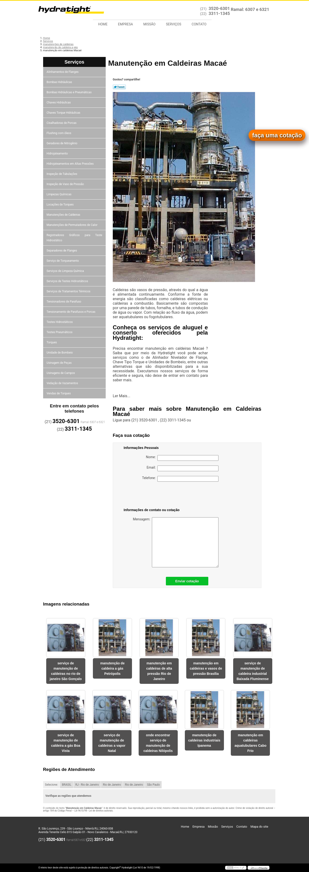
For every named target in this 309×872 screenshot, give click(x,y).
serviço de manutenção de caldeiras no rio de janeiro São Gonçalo (66, 671)
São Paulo (153, 784)
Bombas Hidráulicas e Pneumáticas (69, 92)
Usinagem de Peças (60, 362)
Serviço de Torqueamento (63, 260)
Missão (149, 24)
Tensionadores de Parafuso (64, 301)
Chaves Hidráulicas (59, 102)
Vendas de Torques (59, 393)
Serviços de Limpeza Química (66, 271)
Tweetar (119, 86)
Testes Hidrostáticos (60, 322)
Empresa (125, 24)
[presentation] (154, 495)
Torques (52, 342)
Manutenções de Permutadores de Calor (72, 225)
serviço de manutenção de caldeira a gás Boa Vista (65, 743)
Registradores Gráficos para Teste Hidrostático (74, 237)
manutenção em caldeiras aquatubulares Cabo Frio (251, 743)
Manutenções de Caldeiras (64, 214)
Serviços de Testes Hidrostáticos (68, 281)
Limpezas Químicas (59, 194)
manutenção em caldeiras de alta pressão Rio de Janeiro (159, 671)
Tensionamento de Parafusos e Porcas (71, 311)
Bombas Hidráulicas (60, 82)
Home (103, 24)
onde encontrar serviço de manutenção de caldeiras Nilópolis (158, 743)
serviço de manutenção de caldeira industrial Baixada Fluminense (252, 671)
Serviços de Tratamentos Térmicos (69, 291)
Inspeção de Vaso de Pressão (66, 184)
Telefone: (180, 479)
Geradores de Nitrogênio (62, 143)
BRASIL (66, 784)
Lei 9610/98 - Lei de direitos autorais (93, 810)
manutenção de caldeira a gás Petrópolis (112, 668)
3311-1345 (219, 13)
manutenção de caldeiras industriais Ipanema (204, 740)
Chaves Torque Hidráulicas (64, 112)
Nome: (182, 458)
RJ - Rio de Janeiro (87, 784)
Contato (199, 24)
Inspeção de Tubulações (62, 174)
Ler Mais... (121, 396)
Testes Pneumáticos (60, 332)
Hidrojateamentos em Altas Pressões (70, 163)
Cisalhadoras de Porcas (62, 123)
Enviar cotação (187, 581)
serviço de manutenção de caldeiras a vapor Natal (111, 743)
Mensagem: (175, 542)
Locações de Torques (60, 204)
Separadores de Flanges (62, 250)
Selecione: (51, 784)
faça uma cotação (277, 135)
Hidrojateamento (57, 153)
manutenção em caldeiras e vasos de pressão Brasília (206, 668)
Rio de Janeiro (112, 784)
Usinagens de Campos (61, 373)
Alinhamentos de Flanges (63, 72)
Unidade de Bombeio (60, 352)
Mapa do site (259, 826)
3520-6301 (219, 8)
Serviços (173, 24)
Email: (182, 468)
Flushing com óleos (59, 133)
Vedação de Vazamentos (63, 383)
